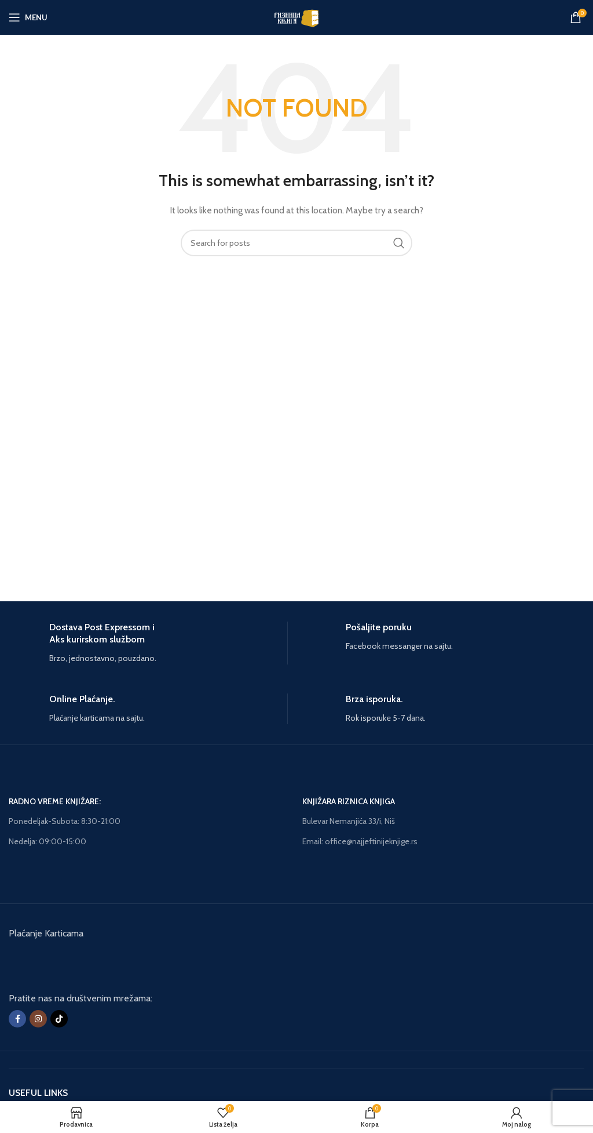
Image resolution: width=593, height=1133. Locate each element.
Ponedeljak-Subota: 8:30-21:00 (64, 821)
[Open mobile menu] (28, 17)
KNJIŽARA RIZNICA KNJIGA (348, 801)
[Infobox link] (148, 643)
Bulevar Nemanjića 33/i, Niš (348, 821)
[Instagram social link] (38, 1018)
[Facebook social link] (17, 1018)
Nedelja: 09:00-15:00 (47, 841)
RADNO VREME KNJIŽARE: (55, 801)
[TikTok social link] (59, 1018)
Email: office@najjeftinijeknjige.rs (360, 841)
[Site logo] (296, 16)
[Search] (296, 243)
